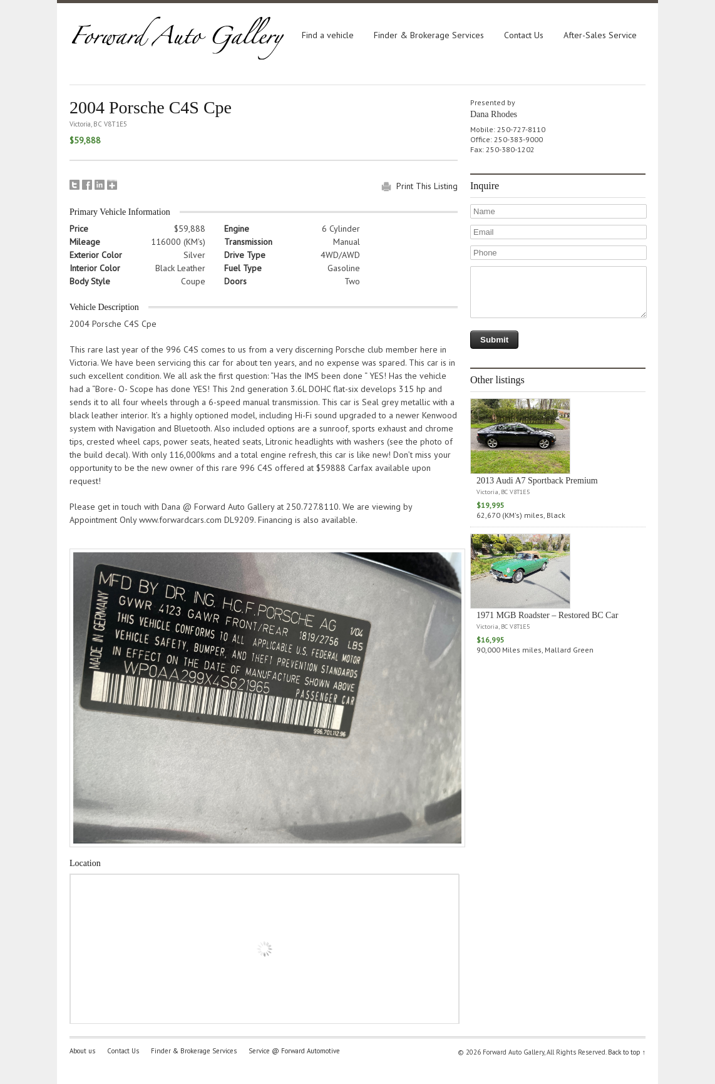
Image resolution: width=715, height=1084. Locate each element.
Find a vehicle (328, 35)
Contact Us (523, 35)
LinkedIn (100, 185)
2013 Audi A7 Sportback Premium (537, 480)
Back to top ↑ (627, 1052)
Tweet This (74, 185)
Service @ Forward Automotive (294, 1050)
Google (112, 185)
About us (82, 1050)
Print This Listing (427, 186)
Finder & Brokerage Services (429, 35)
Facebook (87, 185)
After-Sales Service (600, 35)
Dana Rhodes (493, 114)
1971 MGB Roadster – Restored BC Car (547, 615)
